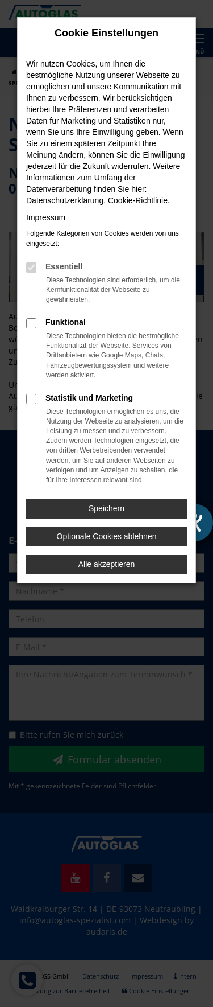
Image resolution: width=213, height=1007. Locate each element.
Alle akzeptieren (106, 564)
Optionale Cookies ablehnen (107, 536)
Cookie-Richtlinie (138, 200)
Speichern (106, 508)
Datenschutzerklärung (64, 200)
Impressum (45, 217)
